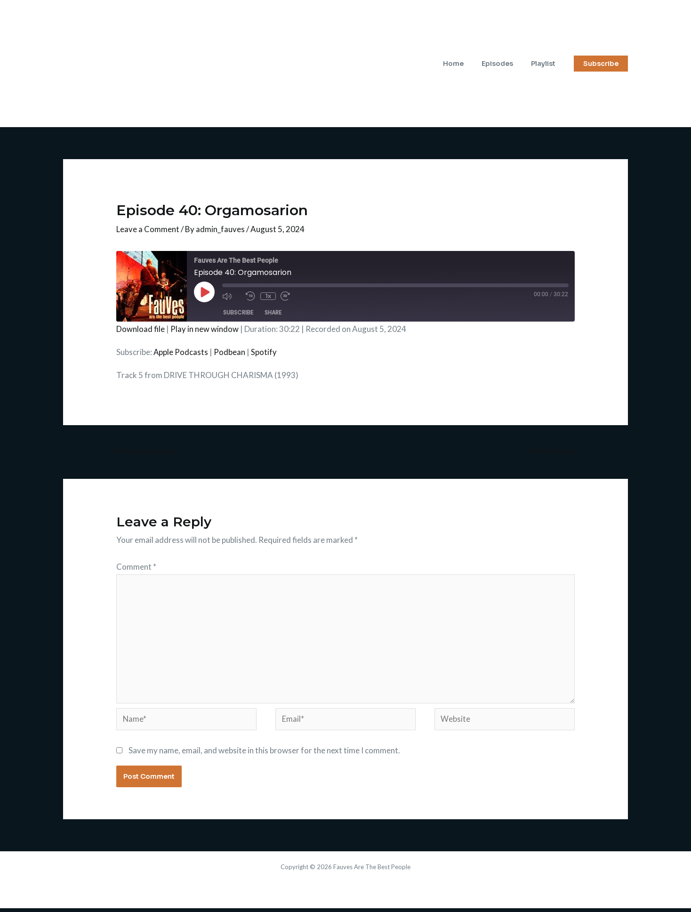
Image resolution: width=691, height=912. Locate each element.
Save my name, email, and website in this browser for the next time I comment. (264, 754)
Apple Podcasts (181, 352)
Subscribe (238, 312)
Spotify (264, 352)
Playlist (545, 63)
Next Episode (557, 451)
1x (268, 295)
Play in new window (204, 329)
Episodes (504, 63)
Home (465, 63)
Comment (136, 567)
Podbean (230, 352)
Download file (140, 329)
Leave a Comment (147, 229)
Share (273, 312)
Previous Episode (141, 451)
